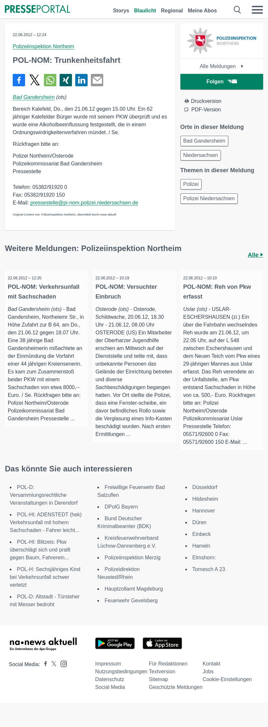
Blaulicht (145, 10)
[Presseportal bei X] (52, 673)
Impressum (108, 672)
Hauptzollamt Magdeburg (134, 597)
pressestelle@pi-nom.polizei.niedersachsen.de (84, 202)
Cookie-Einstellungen (227, 688)
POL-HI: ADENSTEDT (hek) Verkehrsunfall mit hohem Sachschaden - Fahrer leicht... (46, 530)
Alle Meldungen (222, 66)
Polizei (191, 184)
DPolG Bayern (121, 515)
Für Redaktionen (168, 672)
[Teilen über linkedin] (81, 80)
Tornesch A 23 (208, 577)
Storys (121, 10)
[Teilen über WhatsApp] (50, 80)
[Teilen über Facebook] (19, 80)
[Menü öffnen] (257, 9)
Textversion (162, 680)
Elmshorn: (204, 566)
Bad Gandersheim (34, 97)
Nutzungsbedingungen (121, 680)
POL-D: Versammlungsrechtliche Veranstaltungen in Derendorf (44, 503)
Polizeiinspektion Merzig (133, 566)
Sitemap (158, 688)
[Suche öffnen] (237, 9)
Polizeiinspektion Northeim (43, 46)
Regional (172, 10)
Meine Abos (202, 10)
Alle (255, 255)
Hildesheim (205, 507)
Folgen (221, 81)
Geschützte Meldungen (176, 695)
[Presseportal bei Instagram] (62, 672)
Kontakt (211, 672)
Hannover (203, 519)
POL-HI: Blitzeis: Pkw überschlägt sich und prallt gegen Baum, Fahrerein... (40, 558)
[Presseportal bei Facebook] (43, 673)
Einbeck (201, 542)
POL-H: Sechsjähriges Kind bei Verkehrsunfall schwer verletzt (45, 585)
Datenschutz (109, 688)
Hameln (201, 554)
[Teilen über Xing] (66, 80)
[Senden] (97, 80)
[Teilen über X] (34, 80)
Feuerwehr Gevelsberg (131, 609)
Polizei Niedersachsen (209, 198)
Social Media (110, 695)
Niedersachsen (200, 155)
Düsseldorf (204, 495)
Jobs (208, 680)
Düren (199, 531)
